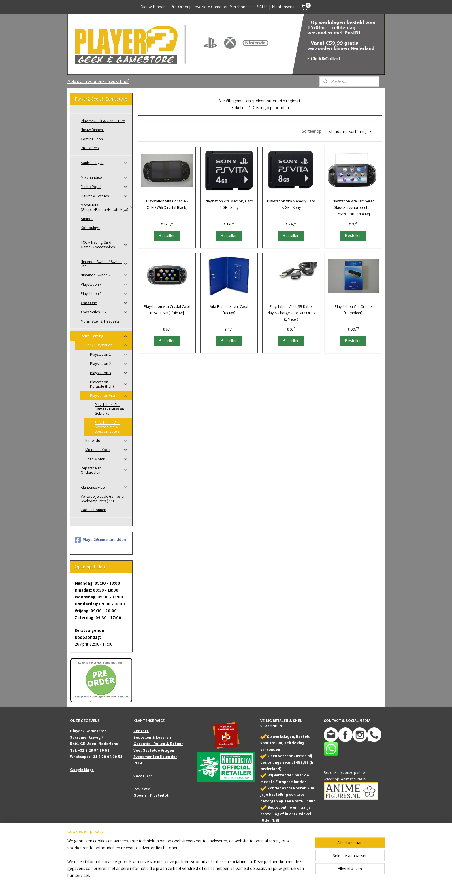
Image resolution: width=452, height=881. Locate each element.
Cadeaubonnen (93, 509)
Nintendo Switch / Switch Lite (104, 263)
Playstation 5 (104, 293)
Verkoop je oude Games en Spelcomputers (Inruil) (103, 498)
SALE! (262, 7)
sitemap (216, 870)
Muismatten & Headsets (100, 321)
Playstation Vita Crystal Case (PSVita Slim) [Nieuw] (167, 309)
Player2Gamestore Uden (100, 539)
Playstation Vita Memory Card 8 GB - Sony (291, 204)
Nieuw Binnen (153, 7)
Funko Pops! (104, 186)
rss (225, 870)
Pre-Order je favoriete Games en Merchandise (211, 7)
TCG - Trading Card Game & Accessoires (104, 244)
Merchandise (104, 177)
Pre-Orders (90, 147)
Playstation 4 (104, 284)
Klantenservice (285, 7)
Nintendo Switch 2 (104, 275)
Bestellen (166, 235)
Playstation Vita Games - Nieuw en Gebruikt (109, 409)
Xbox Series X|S (104, 311)
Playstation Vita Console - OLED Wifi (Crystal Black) (167, 204)
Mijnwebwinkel (284, 870)
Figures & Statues (104, 195)
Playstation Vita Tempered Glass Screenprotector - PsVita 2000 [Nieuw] (353, 207)
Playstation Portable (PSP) (109, 384)
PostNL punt (303, 801)
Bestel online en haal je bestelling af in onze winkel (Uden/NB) (285, 814)
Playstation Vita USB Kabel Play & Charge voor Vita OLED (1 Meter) (291, 313)
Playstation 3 (109, 372)
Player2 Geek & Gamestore (103, 120)
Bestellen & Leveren (152, 737)
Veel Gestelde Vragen (153, 750)
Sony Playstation (106, 345)
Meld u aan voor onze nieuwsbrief (98, 81)
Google (140, 795)
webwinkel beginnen (242, 870)
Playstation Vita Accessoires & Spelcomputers (107, 427)
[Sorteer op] (350, 131)
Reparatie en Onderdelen (104, 470)
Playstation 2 (109, 363)
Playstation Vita (109, 395)
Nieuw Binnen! (92, 129)
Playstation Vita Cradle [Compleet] (353, 309)
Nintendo (106, 440)
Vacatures (143, 775)
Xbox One (104, 302)
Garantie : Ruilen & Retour (158, 743)
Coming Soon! (92, 138)
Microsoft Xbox (106, 449)
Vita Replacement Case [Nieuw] (229, 309)
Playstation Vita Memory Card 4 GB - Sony (229, 204)
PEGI (137, 763)
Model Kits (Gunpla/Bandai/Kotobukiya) (106, 207)
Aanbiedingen (104, 162)
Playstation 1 (109, 354)
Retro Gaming (104, 335)
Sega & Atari (106, 458)
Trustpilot (159, 795)
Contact (141, 730)
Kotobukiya (90, 227)
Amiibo (87, 218)
